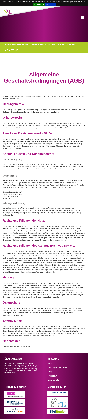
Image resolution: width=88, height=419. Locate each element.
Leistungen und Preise (15, 169)
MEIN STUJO (11, 50)
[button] (83, 18)
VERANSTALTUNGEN (43, 44)
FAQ (50, 372)
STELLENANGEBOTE (16, 44)
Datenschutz (50, 4)
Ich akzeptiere (39, 4)
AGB (50, 364)
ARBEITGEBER (66, 44)
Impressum (53, 376)
